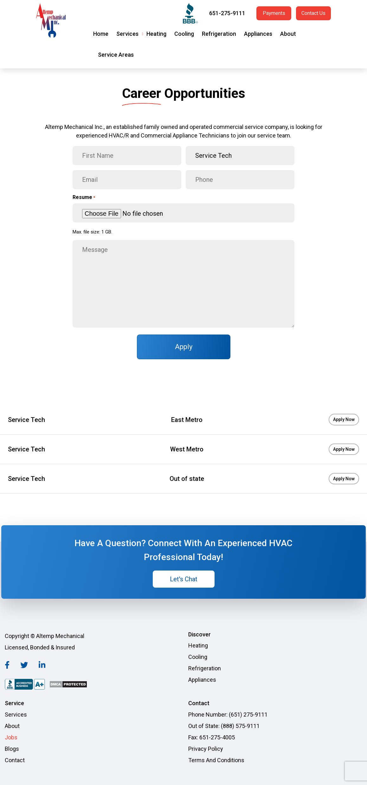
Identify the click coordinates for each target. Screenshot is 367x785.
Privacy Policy (205, 748)
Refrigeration (219, 33)
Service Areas (116, 54)
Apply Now (344, 419)
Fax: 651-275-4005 (211, 737)
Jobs (11, 737)
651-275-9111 (227, 13)
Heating (156, 33)
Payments (274, 13)
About (288, 33)
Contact (15, 760)
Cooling (184, 33)
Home (100, 33)
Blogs (12, 748)
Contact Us (313, 13)
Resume (84, 197)
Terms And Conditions (216, 760)
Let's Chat (183, 579)
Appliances (258, 33)
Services (127, 33)
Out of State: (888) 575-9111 (224, 726)
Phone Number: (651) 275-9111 (227, 714)
